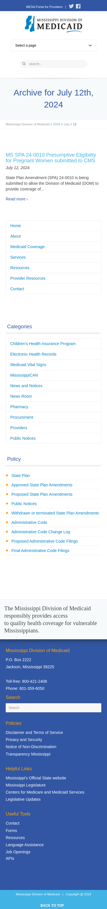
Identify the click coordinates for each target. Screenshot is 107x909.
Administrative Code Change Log (40, 532)
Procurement (21, 417)
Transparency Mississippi (28, 754)
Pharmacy (19, 406)
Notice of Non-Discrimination (31, 746)
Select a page (53, 45)
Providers (18, 428)
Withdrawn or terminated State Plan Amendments (55, 513)
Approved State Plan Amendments (41, 485)
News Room (21, 396)
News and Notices (26, 385)
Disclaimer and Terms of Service (34, 732)
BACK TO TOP (52, 906)
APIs (10, 858)
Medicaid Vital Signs (28, 364)
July (67, 124)
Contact (17, 289)
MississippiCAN (24, 375)
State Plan (20, 475)
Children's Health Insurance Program (43, 343)
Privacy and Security (24, 739)
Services (18, 257)
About (15, 236)
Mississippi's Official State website (36, 778)
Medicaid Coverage (27, 246)
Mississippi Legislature (26, 785)
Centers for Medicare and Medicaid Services (45, 792)
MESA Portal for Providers (44, 7)
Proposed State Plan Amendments (41, 494)
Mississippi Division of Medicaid (28, 124)
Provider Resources (27, 278)
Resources (19, 267)
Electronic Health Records (33, 354)
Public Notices (23, 438)
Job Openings (18, 852)
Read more (15, 199)
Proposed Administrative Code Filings (44, 541)
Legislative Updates (23, 799)
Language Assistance (25, 844)
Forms (11, 830)
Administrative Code (29, 522)
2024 (56, 124)
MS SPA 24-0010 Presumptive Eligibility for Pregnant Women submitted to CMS (51, 157)
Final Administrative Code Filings (40, 550)
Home (15, 225)
